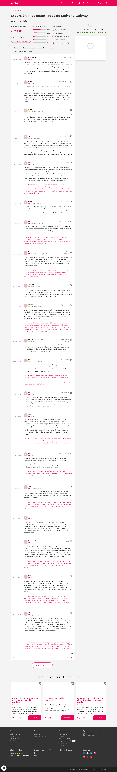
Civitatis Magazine (40, 736)
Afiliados (61, 736)
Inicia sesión (91, 3)
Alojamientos (62, 743)
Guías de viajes (38, 738)
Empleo (61, 745)
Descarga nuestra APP (42, 750)
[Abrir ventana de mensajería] (3, 768)
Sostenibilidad (14, 738)
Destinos (37, 734)
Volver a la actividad (16, 10)
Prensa (12, 736)
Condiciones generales (76, 769)
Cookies (105, 769)
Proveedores (62, 734)
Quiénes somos (15, 734)
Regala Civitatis (15, 741)
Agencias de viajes (64, 738)
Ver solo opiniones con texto (23, 51)
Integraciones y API (64, 741)
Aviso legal (86, 769)
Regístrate (101, 3)
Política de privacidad (96, 769)
